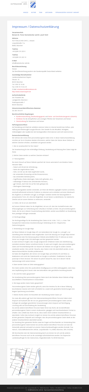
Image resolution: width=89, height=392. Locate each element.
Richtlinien (19, 119)
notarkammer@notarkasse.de (27, 89)
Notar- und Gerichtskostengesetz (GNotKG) (62, 116)
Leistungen (48, 12)
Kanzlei (25, 12)
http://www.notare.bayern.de (21, 92)
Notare (33, 12)
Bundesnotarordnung (23, 116)
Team (40, 12)
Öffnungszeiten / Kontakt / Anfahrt (67, 12)
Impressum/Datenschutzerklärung (54, 390)
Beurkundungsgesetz (38, 116)
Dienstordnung (21, 121)
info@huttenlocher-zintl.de (35, 390)
